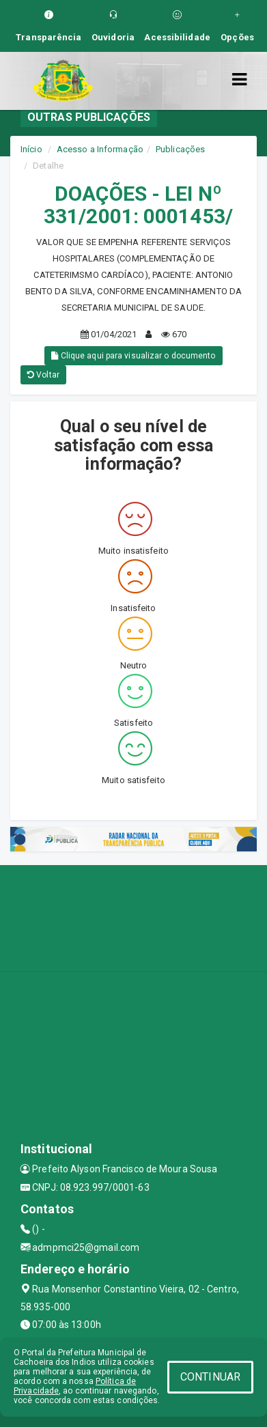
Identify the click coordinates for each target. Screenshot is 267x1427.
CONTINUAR (210, 1376)
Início (31, 149)
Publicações (180, 149)
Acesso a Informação (100, 149)
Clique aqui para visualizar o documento (133, 356)
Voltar (43, 375)
